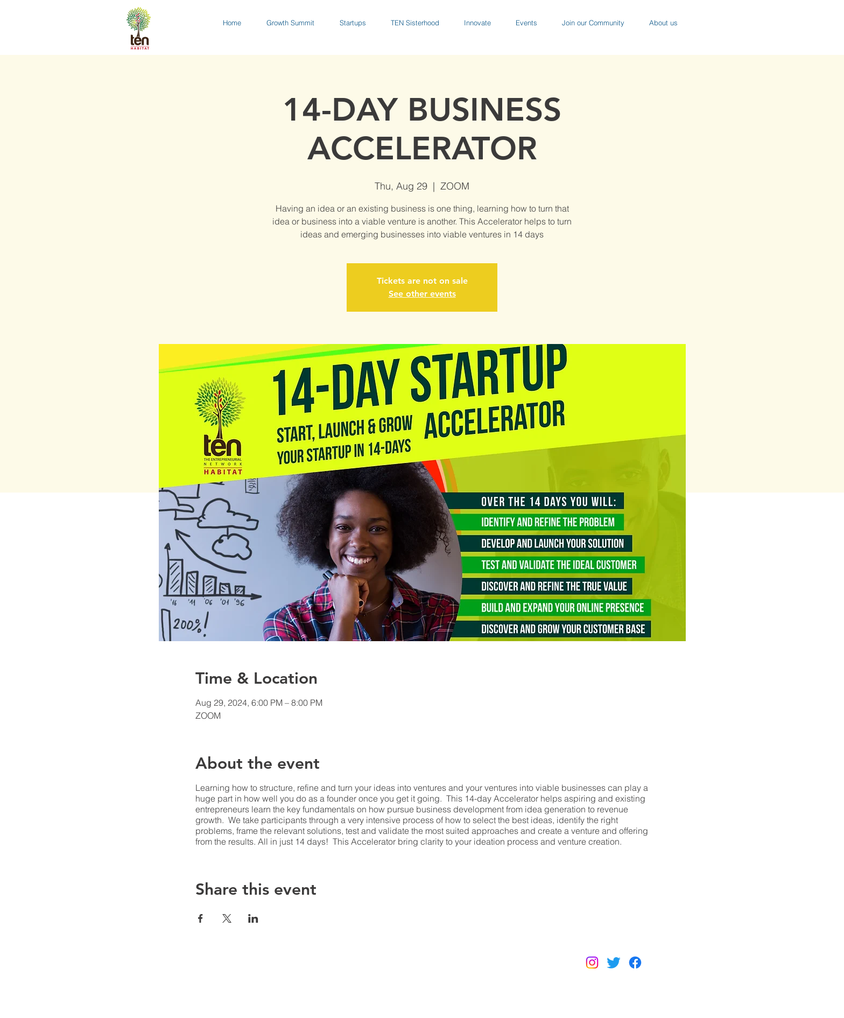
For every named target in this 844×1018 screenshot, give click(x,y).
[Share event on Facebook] (200, 918)
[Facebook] (635, 962)
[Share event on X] (227, 918)
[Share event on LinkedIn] (253, 918)
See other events (422, 294)
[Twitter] (614, 962)
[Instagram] (592, 962)
